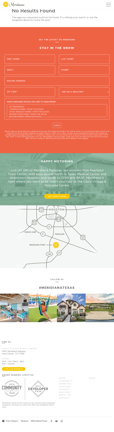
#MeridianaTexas (39, 421)
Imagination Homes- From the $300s (57, 114)
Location (64, 387)
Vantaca (24, 421)
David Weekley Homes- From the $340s (57, 112)
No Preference (57, 107)
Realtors (64, 392)
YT (56, 421)
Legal (92, 378)
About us (65, 395)
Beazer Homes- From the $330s (57, 117)
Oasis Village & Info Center (19, 349)
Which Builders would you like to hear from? (31, 102)
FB (51, 421)
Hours (6, 359)
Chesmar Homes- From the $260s (57, 109)
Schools (64, 389)
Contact (64, 398)
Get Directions (57, 196)
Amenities (65, 384)
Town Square (11, 421)
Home (62, 378)
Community (66, 381)
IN (62, 421)
